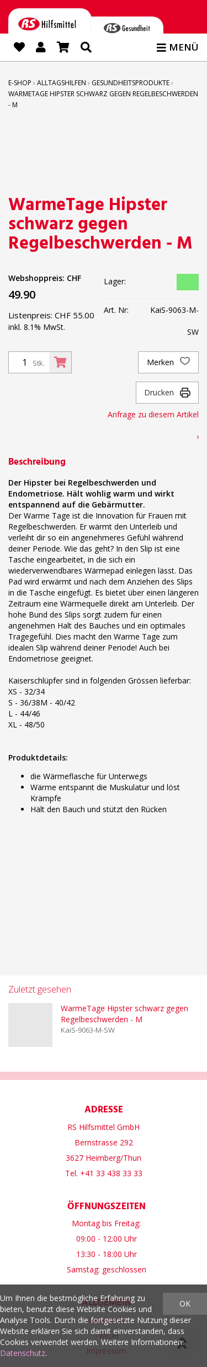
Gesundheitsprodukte (130, 82)
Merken (168, 362)
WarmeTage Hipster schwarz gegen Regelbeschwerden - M (124, 1013)
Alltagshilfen (61, 82)
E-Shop (19, 82)
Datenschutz (22, 1353)
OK (184, 1303)
